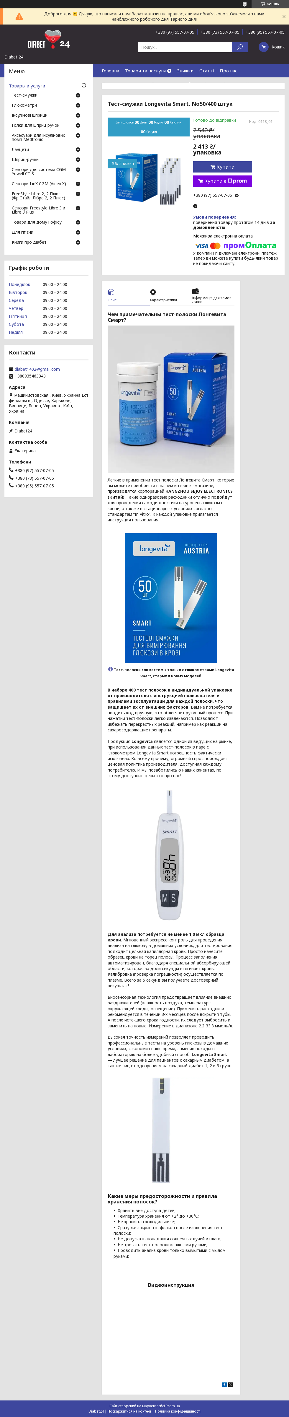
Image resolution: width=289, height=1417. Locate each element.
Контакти (256, 84)
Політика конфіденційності (178, 1411)
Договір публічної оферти (153, 97)
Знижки (185, 71)
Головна (110, 71)
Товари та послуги (145, 71)
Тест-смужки (24, 95)
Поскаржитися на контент (129, 1411)
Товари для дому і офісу (37, 222)
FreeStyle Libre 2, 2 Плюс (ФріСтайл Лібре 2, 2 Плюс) (38, 196)
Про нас (228, 71)
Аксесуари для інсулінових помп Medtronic (38, 137)
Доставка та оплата (123, 84)
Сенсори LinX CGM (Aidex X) (39, 184)
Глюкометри (24, 105)
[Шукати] (240, 47)
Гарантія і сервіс (222, 84)
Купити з (225, 181)
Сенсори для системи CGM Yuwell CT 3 (39, 171)
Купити (225, 167)
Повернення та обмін (174, 84)
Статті (206, 71)
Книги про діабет (29, 242)
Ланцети (20, 149)
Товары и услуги (27, 86)
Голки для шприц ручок (35, 125)
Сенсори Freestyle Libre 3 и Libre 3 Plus (38, 210)
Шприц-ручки (25, 159)
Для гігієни (22, 232)
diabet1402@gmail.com (37, 369)
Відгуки (110, 97)
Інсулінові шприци (29, 115)
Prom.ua (173, 1405)
